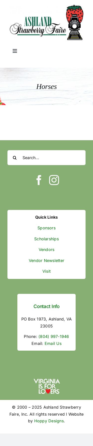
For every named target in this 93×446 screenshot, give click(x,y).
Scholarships (46, 238)
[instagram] (54, 180)
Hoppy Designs (49, 420)
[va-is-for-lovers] (46, 380)
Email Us (53, 343)
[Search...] (46, 157)
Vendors (47, 249)
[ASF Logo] (46, 6)
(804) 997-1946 (53, 336)
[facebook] (39, 180)
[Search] (14, 157)
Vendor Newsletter (46, 260)
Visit (46, 271)
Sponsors (46, 227)
